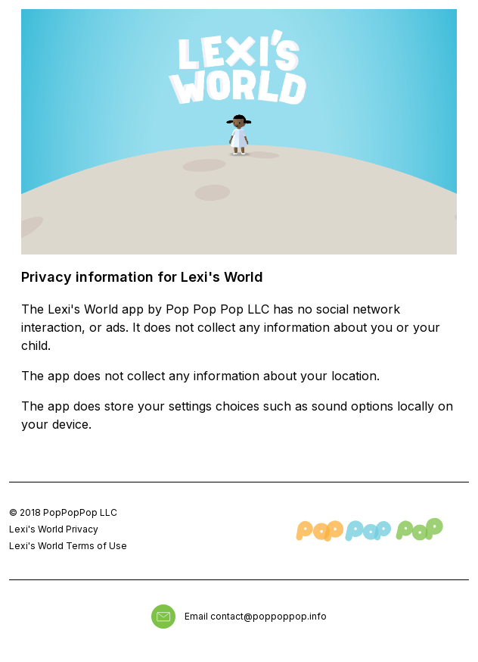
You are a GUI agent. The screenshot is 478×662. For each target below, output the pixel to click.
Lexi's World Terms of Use (68, 545)
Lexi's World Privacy (53, 529)
